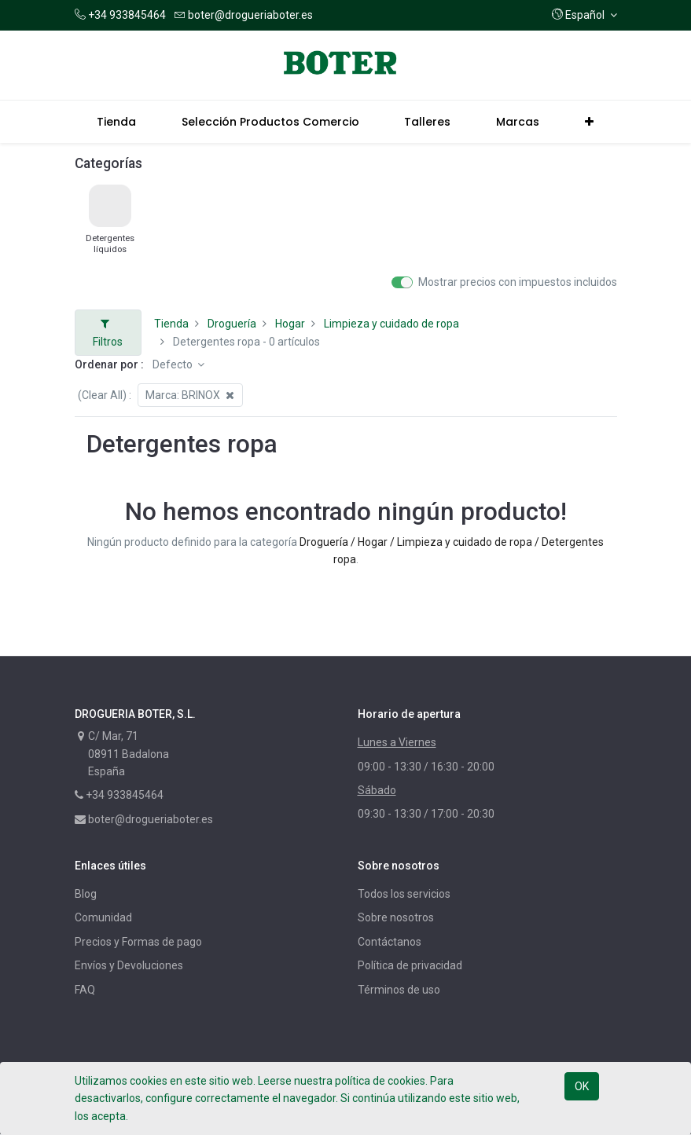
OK (582, 1086)
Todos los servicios (404, 894)
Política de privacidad (410, 965)
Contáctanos (389, 941)
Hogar (290, 323)
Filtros (108, 332)
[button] (584, 15)
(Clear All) (102, 395)
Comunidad (103, 917)
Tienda (171, 323)
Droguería (232, 323)
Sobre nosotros (396, 917)
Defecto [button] (174, 364)
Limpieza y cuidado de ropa (391, 323)
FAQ (85, 989)
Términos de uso (399, 989)
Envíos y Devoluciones (129, 965)
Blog (86, 894)
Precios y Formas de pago (138, 941)
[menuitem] (117, 122)
